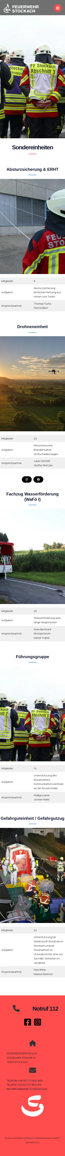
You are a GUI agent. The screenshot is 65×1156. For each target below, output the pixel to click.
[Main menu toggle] (58, 8)
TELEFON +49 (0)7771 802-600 (25, 1080)
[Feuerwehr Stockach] (21, 8)
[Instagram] (37, 1022)
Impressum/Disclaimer (47, 1138)
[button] (27, 479)
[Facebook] (28, 1022)
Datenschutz (33, 1142)
